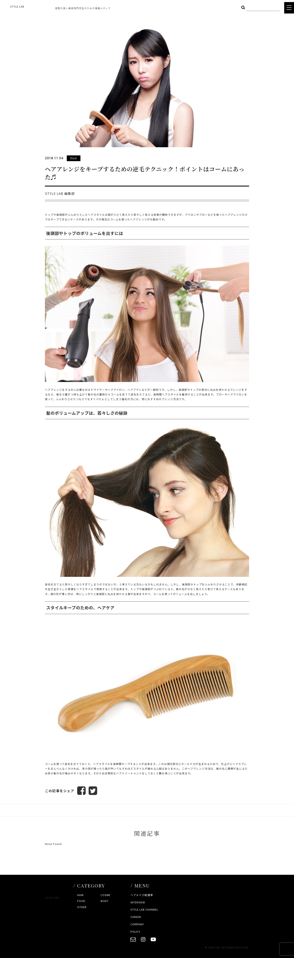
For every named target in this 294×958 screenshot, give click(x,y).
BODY (104, 901)
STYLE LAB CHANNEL (144, 909)
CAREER (135, 917)
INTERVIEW (137, 902)
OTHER (82, 907)
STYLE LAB (17, 6)
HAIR (80, 895)
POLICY (135, 931)
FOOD (81, 901)
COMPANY (137, 924)
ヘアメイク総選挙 (141, 895)
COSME (105, 895)
